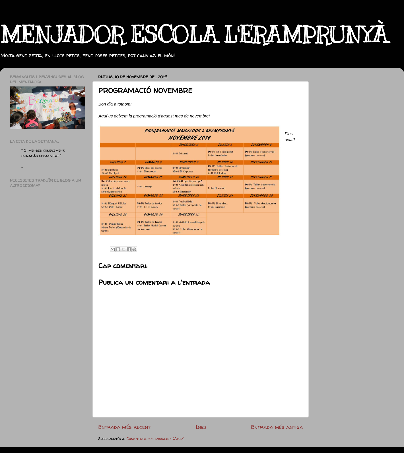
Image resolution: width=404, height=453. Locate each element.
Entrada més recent (124, 427)
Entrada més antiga (277, 427)
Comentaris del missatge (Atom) (156, 438)
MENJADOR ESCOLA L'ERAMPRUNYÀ (193, 35)
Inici (200, 427)
